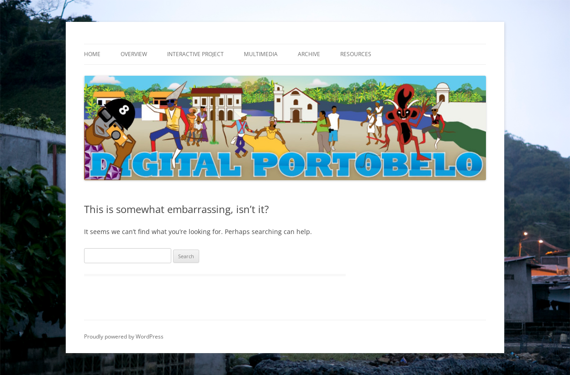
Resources (355, 54)
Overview (134, 54)
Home (92, 54)
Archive (309, 54)
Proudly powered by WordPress (124, 336)
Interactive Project (195, 54)
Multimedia (261, 54)
